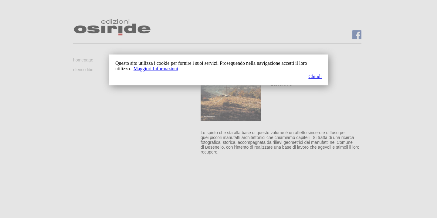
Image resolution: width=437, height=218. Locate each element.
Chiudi (315, 76)
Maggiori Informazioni (156, 68)
